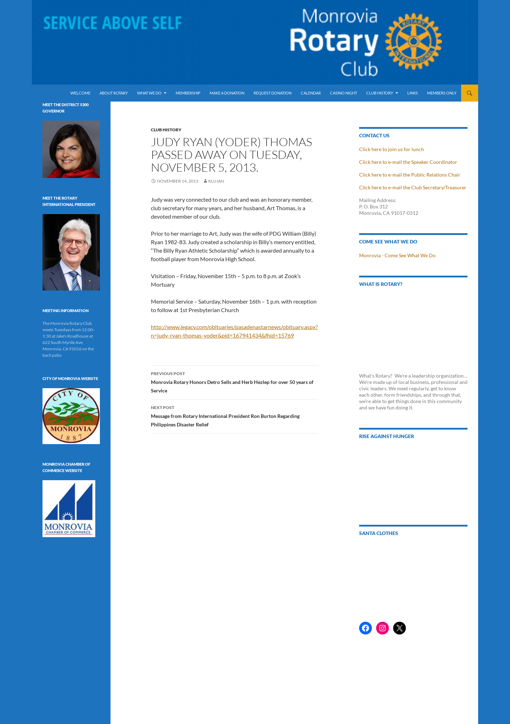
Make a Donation (227, 93)
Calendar (311, 93)
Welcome (80, 93)
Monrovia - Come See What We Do (397, 255)
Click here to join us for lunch (391, 149)
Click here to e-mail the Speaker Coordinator (408, 162)
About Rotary (114, 93)
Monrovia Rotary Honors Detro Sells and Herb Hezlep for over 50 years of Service (235, 381)
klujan (216, 181)
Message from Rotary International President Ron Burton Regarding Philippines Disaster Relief (235, 415)
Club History (379, 93)
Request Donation (272, 93)
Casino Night (343, 93)
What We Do (149, 93)
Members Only (442, 93)
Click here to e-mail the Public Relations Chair (409, 175)
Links (412, 93)
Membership (188, 93)
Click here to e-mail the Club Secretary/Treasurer (412, 187)
